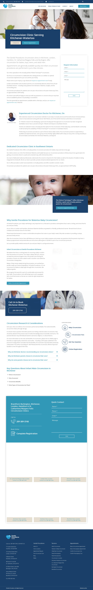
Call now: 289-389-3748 (11, 543)
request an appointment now (40, 80)
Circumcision (42, 6)
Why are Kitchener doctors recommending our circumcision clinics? (30, 352)
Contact (64, 6)
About (71, 6)
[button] (83, 2)
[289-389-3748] (13, 421)
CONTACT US (21, 543)
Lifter (86, 588)
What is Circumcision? (15, 374)
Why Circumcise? (13, 378)
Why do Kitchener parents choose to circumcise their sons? (28, 356)
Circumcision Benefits (15, 381)
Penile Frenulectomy (54, 6)
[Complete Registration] (13, 433)
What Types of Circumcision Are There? (19, 385)
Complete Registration (27, 433)
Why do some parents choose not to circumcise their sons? (28, 360)
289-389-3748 (23, 421)
